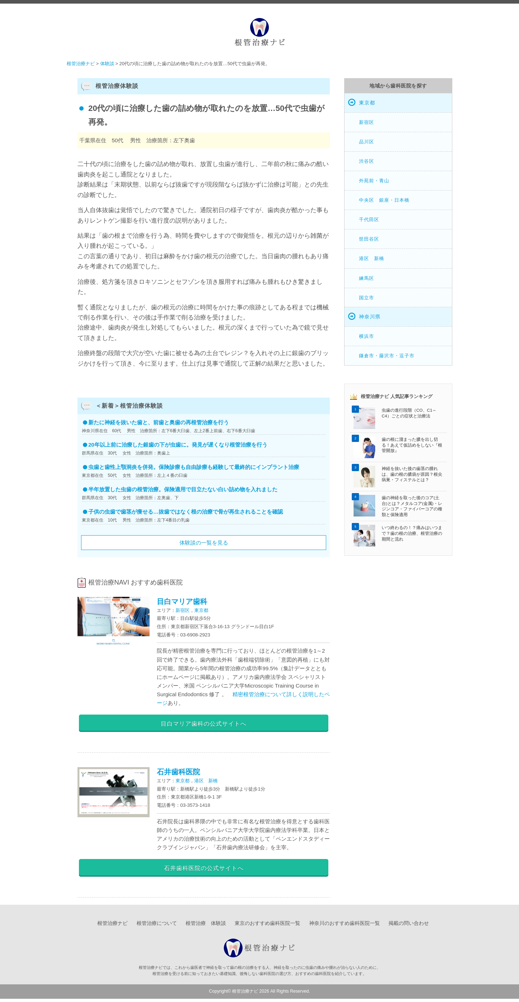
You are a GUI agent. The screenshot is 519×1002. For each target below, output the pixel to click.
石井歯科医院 (178, 774)
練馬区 (366, 278)
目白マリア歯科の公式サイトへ (204, 723)
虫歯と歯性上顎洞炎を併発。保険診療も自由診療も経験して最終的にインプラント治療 (193, 467)
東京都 (201, 610)
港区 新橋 (206, 782)
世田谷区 (369, 239)
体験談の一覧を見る (203, 543)
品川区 (366, 141)
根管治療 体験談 (206, 926)
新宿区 (183, 610)
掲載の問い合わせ (409, 926)
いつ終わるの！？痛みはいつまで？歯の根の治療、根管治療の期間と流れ (412, 533)
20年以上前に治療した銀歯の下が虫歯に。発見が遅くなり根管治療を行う (177, 445)
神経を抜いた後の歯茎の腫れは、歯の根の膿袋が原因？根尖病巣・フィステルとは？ (412, 474)
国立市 (366, 297)
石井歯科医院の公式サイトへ (203, 869)
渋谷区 (366, 161)
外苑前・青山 (374, 180)
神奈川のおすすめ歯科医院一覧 (344, 926)
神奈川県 (370, 316)
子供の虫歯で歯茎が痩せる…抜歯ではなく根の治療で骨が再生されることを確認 (185, 512)
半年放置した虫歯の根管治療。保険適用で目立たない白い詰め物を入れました (183, 489)
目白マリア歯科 (182, 601)
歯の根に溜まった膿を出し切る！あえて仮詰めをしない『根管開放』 (412, 445)
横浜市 (366, 336)
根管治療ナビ (112, 926)
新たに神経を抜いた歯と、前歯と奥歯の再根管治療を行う (158, 422)
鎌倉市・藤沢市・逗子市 (386, 355)
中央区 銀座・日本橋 (384, 200)
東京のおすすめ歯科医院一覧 (267, 926)
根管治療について (157, 926)
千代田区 (369, 219)
